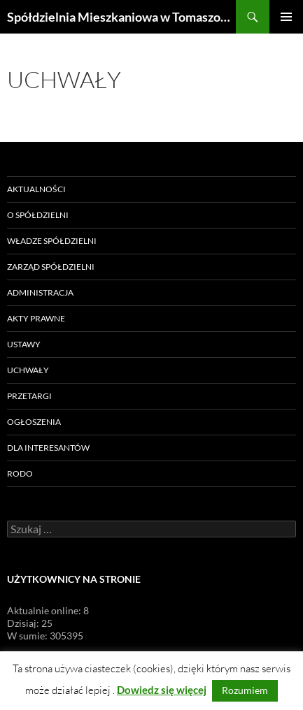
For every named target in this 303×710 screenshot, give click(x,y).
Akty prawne (36, 318)
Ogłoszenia (34, 421)
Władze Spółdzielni (52, 241)
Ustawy (24, 344)
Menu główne (286, 17)
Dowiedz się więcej (161, 689)
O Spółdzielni (38, 215)
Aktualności (36, 189)
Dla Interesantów (48, 447)
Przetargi (29, 396)
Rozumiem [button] (245, 690)
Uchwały (28, 370)
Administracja (40, 292)
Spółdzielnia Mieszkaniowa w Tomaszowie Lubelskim (121, 16)
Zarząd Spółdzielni (50, 266)
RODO (20, 473)
